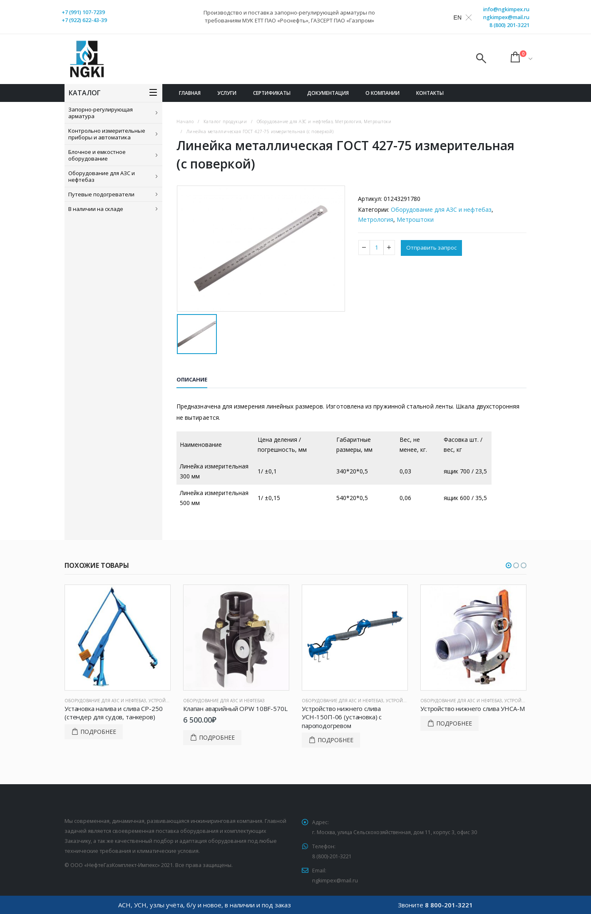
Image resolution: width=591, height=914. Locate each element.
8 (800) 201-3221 (509, 25)
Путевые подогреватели (101, 194)
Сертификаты (272, 93)
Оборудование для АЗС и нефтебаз (101, 176)
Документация (328, 93)
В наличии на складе (95, 209)
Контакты (430, 93)
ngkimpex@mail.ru (506, 17)
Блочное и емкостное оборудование (97, 155)
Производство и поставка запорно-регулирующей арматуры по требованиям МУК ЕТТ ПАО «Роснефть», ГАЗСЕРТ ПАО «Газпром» (289, 16)
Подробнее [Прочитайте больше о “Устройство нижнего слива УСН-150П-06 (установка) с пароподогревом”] (335, 740)
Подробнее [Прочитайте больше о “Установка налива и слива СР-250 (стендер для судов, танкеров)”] (98, 732)
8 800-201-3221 (449, 905)
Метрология (375, 219)
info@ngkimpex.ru (506, 9)
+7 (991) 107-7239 (83, 12)
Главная (190, 93)
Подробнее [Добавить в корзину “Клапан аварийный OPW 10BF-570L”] (217, 737)
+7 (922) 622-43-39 (84, 20)
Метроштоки (415, 219)
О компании (382, 93)
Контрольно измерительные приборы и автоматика (106, 134)
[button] (508, 565)
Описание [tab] (191, 379)
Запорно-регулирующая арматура (100, 113)
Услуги (226, 93)
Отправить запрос (432, 248)
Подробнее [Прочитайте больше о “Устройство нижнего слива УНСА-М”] (454, 723)
